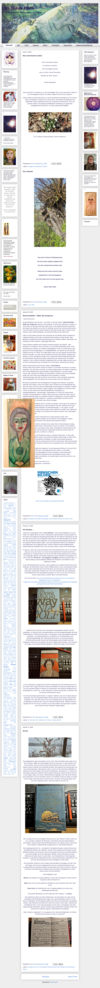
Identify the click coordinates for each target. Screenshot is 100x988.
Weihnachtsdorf (6, 762)
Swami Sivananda (8, 256)
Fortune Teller (6, 587)
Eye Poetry (13, 578)
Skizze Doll (9, 719)
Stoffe (8, 732)
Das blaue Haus (7, 556)
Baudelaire (38, 166)
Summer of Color (7, 736)
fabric (4, 580)
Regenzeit (13, 700)
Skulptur (14, 719)
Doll (15, 568)
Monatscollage (6, 668)
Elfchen (12, 574)
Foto (15, 587)
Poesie (10, 689)
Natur (4, 674)
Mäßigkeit (10, 653)
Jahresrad (14, 626)
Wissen (14, 765)
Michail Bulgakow (7, 658)
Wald (15, 757)
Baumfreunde (6, 529)
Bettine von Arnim (8, 531)
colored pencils (6, 554)
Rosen (5, 705)
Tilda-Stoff (5, 746)
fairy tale (5, 581)
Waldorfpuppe (12, 758)
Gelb (4, 597)
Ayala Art (5, 526)
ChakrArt (5, 546)
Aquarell (6, 520)
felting (12, 582)
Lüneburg (5, 646)
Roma (67, 519)
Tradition (10, 749)
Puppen (14, 693)
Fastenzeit (10, 581)
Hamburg (5, 607)
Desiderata (5, 562)
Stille (15, 731)
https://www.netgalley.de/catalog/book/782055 (50, 501)
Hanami (14, 607)
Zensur (4, 772)
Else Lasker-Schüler (11, 575)
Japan (4, 629)
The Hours (48, 720)
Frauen (14, 589)
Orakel (10, 680)
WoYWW (13, 770)
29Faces (11, 505)
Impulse (35, 45)
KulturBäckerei (6, 636)
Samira (9, 708)
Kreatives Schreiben (8, 635)
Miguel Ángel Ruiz (12, 660)
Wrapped (5, 771)
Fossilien (11, 587)
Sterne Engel (6, 731)
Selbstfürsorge (13, 716)
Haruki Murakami (7, 614)
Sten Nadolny (13, 729)
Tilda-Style (14, 746)
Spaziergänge (6, 728)
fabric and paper (9, 580)
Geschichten (13, 601)
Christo (10, 548)
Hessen (14, 619)
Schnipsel (55, 45)
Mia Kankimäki (12, 657)
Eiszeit (25, 731)
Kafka (12, 629)
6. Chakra (14, 508)
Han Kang (10, 607)
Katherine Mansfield (11, 630)
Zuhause (14, 772)
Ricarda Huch (12, 701)
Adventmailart (12, 512)
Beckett (14, 529)
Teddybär (13, 740)
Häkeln (14, 605)
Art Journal (13, 521)
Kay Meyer (6, 632)
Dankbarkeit (13, 554)
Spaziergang (13, 726)
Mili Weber (6, 661)
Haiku (10, 605)
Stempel (8, 729)
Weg (15, 760)
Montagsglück (6, 670)
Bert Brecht (13, 530)
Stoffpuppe (13, 733)
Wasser (5, 760)
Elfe (15, 574)
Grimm (4, 605)
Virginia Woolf (56, 720)
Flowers (13, 585)
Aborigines (31, 166)
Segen (11, 715)
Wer (18, 45)
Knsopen (14, 632)
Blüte (4, 537)
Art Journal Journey (9, 523)
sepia (4, 718)
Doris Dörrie (6, 571)
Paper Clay (12, 683)
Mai (11, 647)
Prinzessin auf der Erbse (9, 691)
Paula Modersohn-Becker (9, 687)
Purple (14, 697)
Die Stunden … (28, 530)
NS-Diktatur (44, 519)
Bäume (14, 527)
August (8, 524)
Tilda (14, 744)
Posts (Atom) (54, 982)
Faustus (14, 581)
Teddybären (6, 742)
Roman (11, 702)
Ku (15, 635)
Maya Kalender (10, 654)
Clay (10, 550)
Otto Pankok (53, 519)
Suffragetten (13, 735)
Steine (4, 729)
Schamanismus (12, 709)
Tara (9, 739)
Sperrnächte (13, 728)
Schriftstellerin (13, 713)
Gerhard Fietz (13, 598)
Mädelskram (6, 647)
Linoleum (14, 643)
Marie (10, 649)
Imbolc (4, 625)
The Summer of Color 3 (9, 744)
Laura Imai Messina (12, 639)
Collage (13, 553)
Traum (14, 749)
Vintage (9, 754)
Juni (8, 629)
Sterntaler (11, 731)
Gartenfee (14, 594)
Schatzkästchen (7, 711)
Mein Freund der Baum (8, 656)
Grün (8, 605)
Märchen (5, 649)
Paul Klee (9, 686)
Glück (4, 603)
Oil (15, 677)
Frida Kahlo (13, 591)
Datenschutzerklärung (84, 45)
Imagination (13, 623)
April (15, 518)
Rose (4, 704)
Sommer (5, 721)
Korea (11, 633)
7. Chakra (6, 510)
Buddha (14, 541)
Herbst (5, 618)
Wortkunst (5, 770)
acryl (14, 511)
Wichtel (5, 764)
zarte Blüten (10, 771)
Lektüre (10, 640)
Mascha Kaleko (7, 651)
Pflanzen (5, 689)
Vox (11, 757)
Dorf (10, 570)
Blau (10, 534)
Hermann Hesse (7, 619)
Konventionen (6, 633)
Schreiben (5, 713)
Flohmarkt (13, 584)
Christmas (5, 548)
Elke (4, 575)
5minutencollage (7, 508)
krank (15, 633)
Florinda (5, 585)
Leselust (14, 640)
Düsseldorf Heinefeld (34, 519)
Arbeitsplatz (6, 521)
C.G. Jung (5, 543)
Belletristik (5, 530)
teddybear (13, 742)
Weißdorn (14, 762)
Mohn (14, 667)
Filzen (4, 584)
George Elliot (6, 598)
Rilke (33, 305)
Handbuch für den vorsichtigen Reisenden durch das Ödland (46, 967)
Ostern (14, 680)
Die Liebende (28, 171)
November (13, 675)
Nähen (14, 673)
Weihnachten (12, 761)
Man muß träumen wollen (32, 56)
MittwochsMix (6, 662)
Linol (9, 643)
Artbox (4, 524)
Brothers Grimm (7, 540)
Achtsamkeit (6, 511)
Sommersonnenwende (8, 724)
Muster (14, 671)
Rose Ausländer (11, 704)
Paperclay (5, 684)
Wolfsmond (5, 768)
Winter (25, 969)
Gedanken (6, 596)
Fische (8, 584)
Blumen (14, 535)
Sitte (4, 719)
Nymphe (11, 677)
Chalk (10, 546)
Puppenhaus (6, 694)
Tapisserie (5, 739)
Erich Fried (10, 577)
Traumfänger (10, 750)
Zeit (15, 771)
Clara (14, 548)
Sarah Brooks (70, 967)
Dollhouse (5, 570)
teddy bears (6, 740)
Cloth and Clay (11, 551)
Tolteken (10, 747)
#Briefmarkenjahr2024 (8, 502)
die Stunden (31, 720)
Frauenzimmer (6, 591)
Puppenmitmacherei (7, 697)
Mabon (14, 646)
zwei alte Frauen (10, 774)
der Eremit (9, 559)
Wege (4, 761)
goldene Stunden (11, 603)
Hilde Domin (6, 621)
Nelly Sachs (10, 674)
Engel (4, 577)
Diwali (10, 568)
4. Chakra (9, 507)
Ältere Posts (72, 977)
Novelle (8, 675)
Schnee (8, 712)
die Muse (12, 564)
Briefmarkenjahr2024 (8, 538)
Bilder (9, 533)
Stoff (4, 732)
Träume (44, 166)
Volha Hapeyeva (11, 756)
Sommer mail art (9, 721)
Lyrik (26, 45)
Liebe (9, 641)
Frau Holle (6, 589)
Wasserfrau (10, 760)
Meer (15, 654)
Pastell (11, 684)
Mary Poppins (10, 650)
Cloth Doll (6, 553)
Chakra (14, 544)
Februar (5, 582)
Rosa (15, 702)
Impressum (68, 45)
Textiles (5, 743)
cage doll (11, 543)
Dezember (11, 562)
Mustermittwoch (7, 673)
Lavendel (5, 640)
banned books (12, 526)
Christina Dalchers (11, 547)
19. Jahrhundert (10, 504)
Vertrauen (10, 753)
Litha (9, 644)
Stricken (5, 735)
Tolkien (4, 747)
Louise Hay (13, 644)
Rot (12, 707)
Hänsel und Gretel (12, 612)
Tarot (11, 739)
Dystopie (11, 573)
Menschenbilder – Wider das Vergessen (38, 316)
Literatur (5, 644)
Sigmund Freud (9, 718)
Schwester (5, 715)
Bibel (15, 531)
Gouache (14, 604)
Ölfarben (11, 678)
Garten (8, 594)
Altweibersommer (7, 514)
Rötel (14, 707)
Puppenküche (6, 695)
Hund (15, 622)
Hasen (14, 614)
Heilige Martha (12, 616)
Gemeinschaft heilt (11, 597)
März (15, 650)
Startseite (9, 45)
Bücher (9, 541)
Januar (14, 628)
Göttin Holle (6, 604)
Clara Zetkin (6, 550)
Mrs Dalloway (40, 720)
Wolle (14, 768)
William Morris (12, 764)
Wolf (15, 766)
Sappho (14, 708)
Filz (15, 582)
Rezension (61, 519)
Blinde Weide (9, 535)
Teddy (14, 739)
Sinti (71, 519)
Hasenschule (6, 615)
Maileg (14, 647)
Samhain (5, 708)
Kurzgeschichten (6, 637)
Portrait (14, 690)
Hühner (10, 622)
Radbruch (9, 698)
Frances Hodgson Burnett (9, 588)
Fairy (15, 580)
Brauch (14, 537)
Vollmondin (5, 757)
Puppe (5, 693)
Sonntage (5, 725)
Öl (7, 678)
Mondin (14, 668)
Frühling (5, 592)
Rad (4, 698)
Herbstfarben (13, 618)
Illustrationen (6, 623)
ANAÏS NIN (10, 515)
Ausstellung (13, 524)
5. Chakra (14, 507)
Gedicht (14, 596)
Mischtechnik (13, 661)
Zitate (9, 772)
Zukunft (5, 774)
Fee (9, 582)
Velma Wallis (8, 751)
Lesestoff (5, 641)
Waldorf (5, 758)
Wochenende (6, 766)
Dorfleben (13, 570)
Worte (45, 45)
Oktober (5, 678)
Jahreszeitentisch (7, 628)
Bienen (5, 533)
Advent (5, 512)
